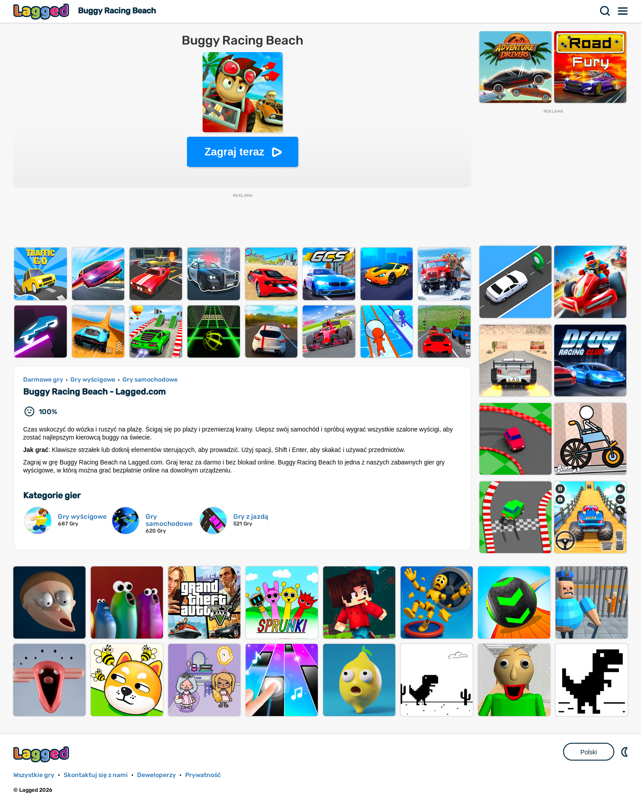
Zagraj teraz (234, 152)
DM (625, 752)
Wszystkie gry (33, 775)
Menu (623, 11)
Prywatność (203, 775)
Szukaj (605, 11)
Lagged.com (42, 754)
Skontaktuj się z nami (96, 775)
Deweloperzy (156, 775)
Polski (588, 752)
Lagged (42, 11)
